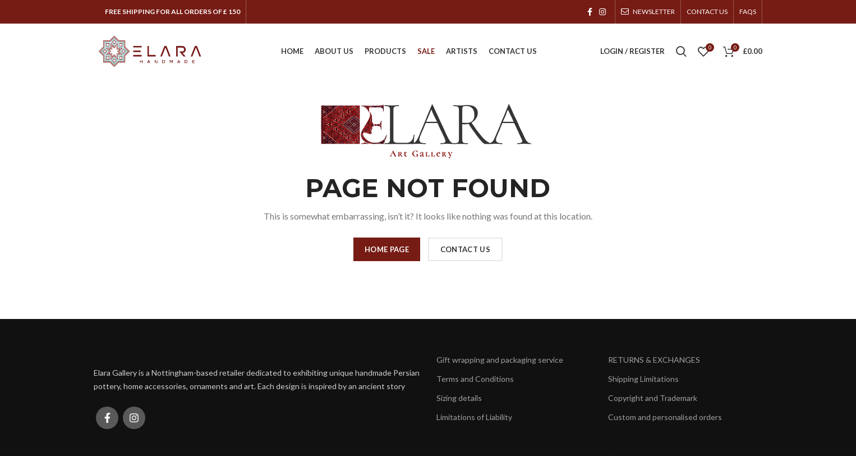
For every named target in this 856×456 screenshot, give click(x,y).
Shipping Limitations (643, 379)
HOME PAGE (387, 249)
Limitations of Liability (474, 417)
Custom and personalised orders (665, 417)
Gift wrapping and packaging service (499, 359)
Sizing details (459, 398)
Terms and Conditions (475, 379)
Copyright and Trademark (652, 398)
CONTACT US (465, 249)
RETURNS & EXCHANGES (654, 359)
